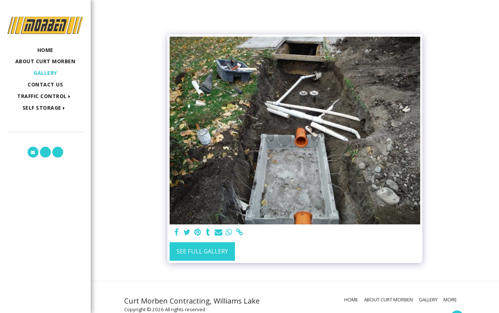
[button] (45, 96)
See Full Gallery (202, 251)
